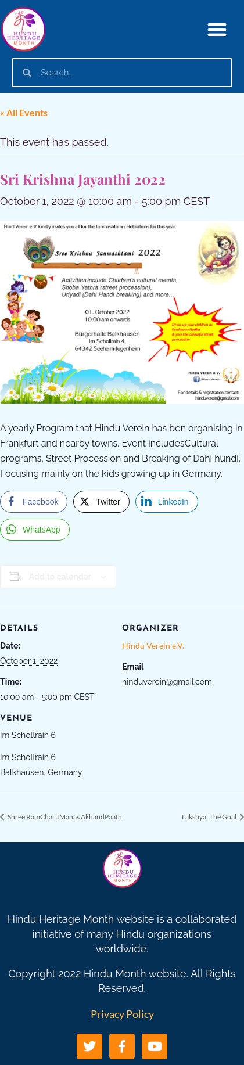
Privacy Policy (122, 1014)
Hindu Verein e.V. (153, 645)
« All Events (24, 112)
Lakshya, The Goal (210, 816)
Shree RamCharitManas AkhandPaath (64, 816)
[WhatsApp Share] (35, 530)
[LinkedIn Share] (166, 502)
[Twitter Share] (101, 502)
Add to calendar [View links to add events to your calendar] (60, 576)
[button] (217, 29)
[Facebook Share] (33, 502)
